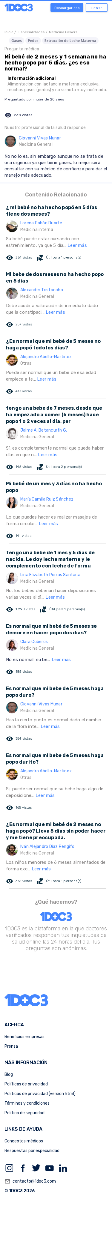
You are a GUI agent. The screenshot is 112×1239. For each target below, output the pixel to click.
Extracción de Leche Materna (70, 40)
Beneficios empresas (24, 1036)
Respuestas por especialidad (31, 1150)
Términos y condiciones (27, 1103)
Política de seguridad (24, 1112)
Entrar (96, 8)
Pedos (33, 40)
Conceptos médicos (23, 1141)
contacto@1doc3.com (30, 1181)
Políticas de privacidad (26, 1084)
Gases (16, 40)
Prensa (11, 1046)
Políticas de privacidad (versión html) (40, 1093)
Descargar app (67, 8)
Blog (8, 1074)
